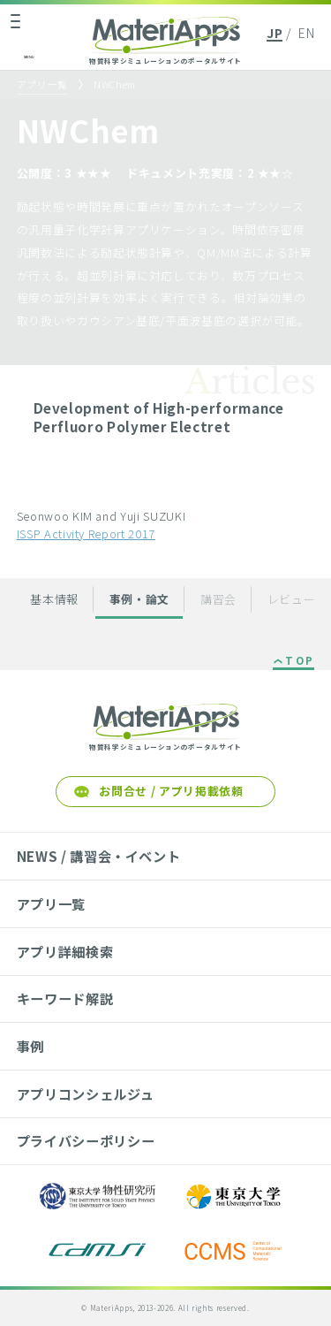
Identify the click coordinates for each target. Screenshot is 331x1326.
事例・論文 (139, 599)
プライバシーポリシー (85, 1140)
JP (274, 33)
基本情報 (54, 599)
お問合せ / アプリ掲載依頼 (171, 790)
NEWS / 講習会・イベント (99, 855)
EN (306, 33)
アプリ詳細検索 (65, 951)
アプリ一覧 (42, 84)
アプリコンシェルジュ (85, 1093)
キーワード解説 (65, 998)
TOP (299, 661)
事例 (30, 1045)
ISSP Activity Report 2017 (86, 533)
